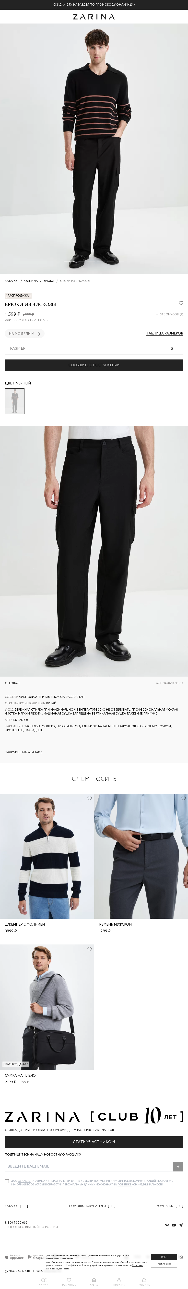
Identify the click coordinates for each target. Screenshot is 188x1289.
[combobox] (94, 349)
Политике (125, 1185)
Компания (170, 1206)
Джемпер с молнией (25, 924)
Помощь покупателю (92, 1206)
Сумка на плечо (20, 1075)
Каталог (16, 1206)
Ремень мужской (115, 924)
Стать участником (94, 1142)
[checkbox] (7, 1181)
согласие (24, 1181)
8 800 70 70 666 (16, 1223)
